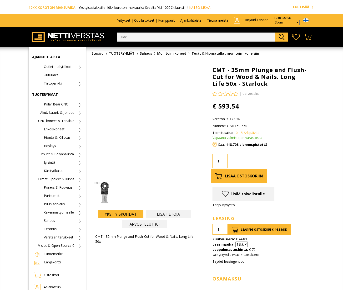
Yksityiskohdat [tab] (121, 214)
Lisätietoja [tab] (168, 214)
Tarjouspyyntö (223, 205)
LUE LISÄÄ (303, 7)
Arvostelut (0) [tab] (145, 224)
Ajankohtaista (191, 20)
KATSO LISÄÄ (200, 7)
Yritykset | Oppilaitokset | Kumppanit (146, 20)
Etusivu (97, 53)
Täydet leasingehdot (228, 261)
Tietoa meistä (217, 20)
